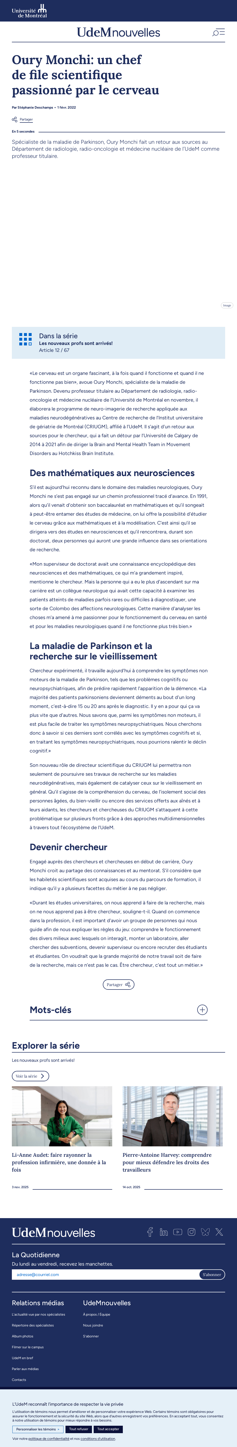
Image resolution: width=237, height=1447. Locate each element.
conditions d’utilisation (98, 1439)
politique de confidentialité (48, 1439)
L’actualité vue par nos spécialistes (38, 1320)
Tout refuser (78, 1429)
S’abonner (91, 1342)
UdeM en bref (22, 1363)
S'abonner (212, 1280)
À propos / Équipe (96, 1320)
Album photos (22, 1342)
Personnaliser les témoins (38, 1429)
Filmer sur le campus (28, 1353)
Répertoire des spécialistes (33, 1331)
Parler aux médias (25, 1374)
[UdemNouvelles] (118, 34)
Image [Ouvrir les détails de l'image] (227, 311)
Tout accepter (108, 1429)
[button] (218, 34)
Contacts (19, 1385)
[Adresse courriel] (105, 1280)
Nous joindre (93, 1331)
